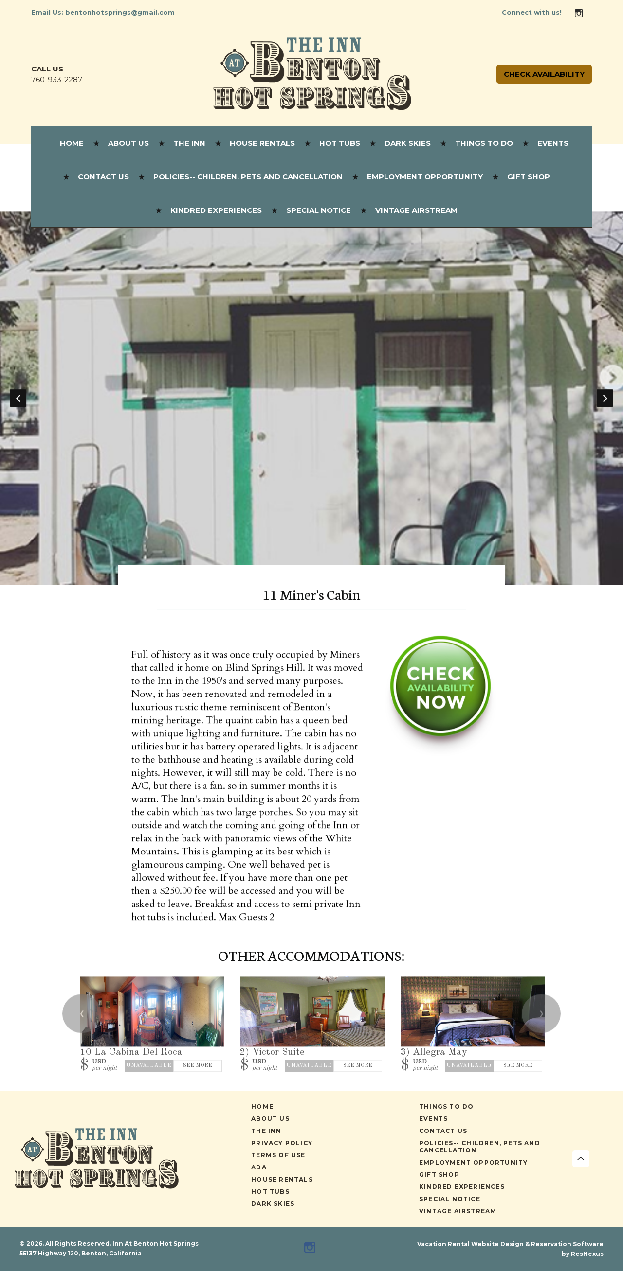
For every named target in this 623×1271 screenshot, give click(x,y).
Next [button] (605, 398)
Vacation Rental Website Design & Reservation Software (510, 1244)
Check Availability (544, 74)
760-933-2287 (56, 79)
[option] (311, 398)
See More (197, 1066)
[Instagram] (582, 12)
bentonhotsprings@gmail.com (120, 12)
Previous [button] (18, 398)
